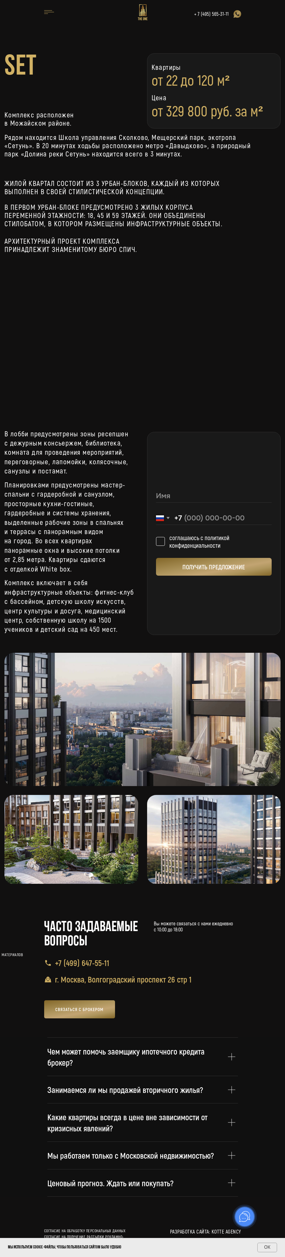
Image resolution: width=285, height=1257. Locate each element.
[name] (214, 496)
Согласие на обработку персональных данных (85, 1230)
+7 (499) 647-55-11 (82, 963)
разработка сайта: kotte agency (205, 1231)
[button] (79, 1009)
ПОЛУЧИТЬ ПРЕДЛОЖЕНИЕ (213, 567)
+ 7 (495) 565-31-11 (211, 14)
